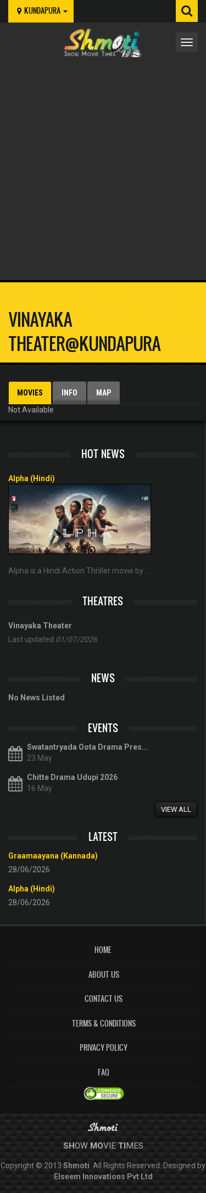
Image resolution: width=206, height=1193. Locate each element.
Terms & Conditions (104, 1023)
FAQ (103, 1072)
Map (103, 392)
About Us (103, 974)
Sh (69, 1146)
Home (103, 950)
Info (69, 392)
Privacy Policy (103, 1048)
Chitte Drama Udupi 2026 (72, 777)
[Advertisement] (103, 166)
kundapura (41, 10)
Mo (96, 1146)
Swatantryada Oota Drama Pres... (87, 747)
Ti (122, 1146)
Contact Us (104, 999)
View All (176, 809)
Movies (30, 392)
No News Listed (36, 697)
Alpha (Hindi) (31, 478)
